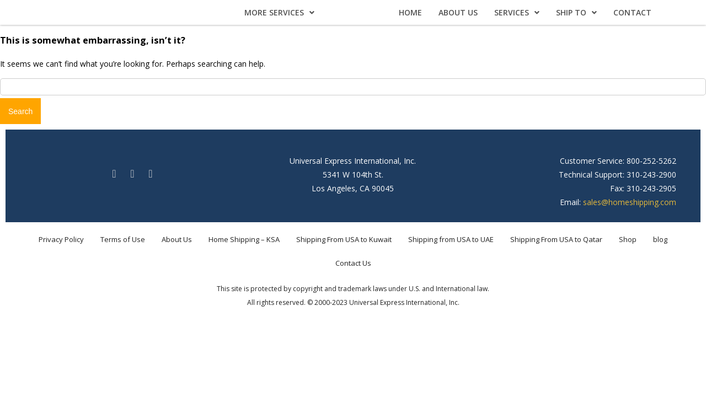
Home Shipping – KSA (244, 239)
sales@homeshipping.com (629, 202)
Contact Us (353, 263)
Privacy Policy (61, 239)
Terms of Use (122, 239)
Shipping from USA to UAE (451, 239)
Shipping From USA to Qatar (556, 239)
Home (410, 12)
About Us (458, 12)
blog (660, 239)
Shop (628, 239)
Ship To (576, 12)
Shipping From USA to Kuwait (344, 239)
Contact (632, 12)
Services (516, 12)
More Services (279, 12)
